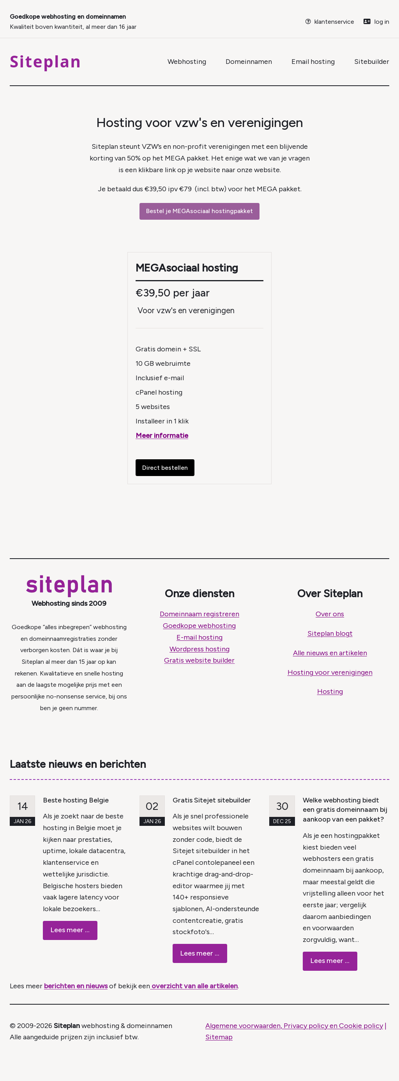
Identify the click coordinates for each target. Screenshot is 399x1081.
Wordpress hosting (199, 649)
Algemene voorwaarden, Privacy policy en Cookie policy (294, 1025)
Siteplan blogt (330, 633)
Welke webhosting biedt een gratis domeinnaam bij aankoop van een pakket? (345, 810)
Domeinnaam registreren (199, 614)
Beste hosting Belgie (76, 800)
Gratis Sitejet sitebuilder (212, 800)
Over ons (330, 614)
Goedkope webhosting (199, 625)
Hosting (330, 691)
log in (381, 21)
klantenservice (334, 21)
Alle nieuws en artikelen (330, 653)
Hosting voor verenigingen (330, 672)
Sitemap (219, 1037)
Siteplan (45, 61)
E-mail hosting (199, 637)
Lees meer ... (70, 930)
